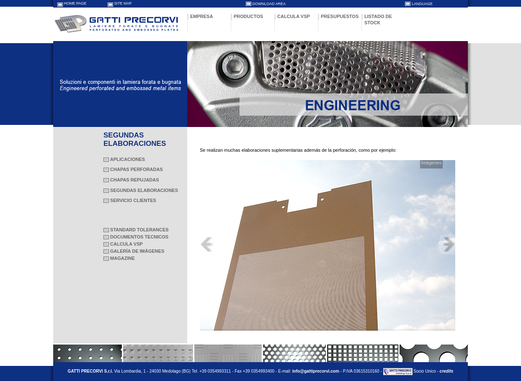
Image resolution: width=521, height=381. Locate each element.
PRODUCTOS (248, 16)
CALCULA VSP (293, 16)
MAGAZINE (122, 258)
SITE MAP (123, 3)
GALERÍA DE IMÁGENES (137, 251)
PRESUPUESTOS (340, 16)
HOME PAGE (75, 3)
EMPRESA (201, 16)
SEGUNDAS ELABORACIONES (144, 190)
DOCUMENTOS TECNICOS (139, 236)
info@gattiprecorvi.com (315, 371)
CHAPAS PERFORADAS (136, 169)
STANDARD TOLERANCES (139, 229)
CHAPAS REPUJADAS (134, 179)
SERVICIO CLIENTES (133, 200)
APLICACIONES (127, 159)
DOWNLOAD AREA (269, 4)
